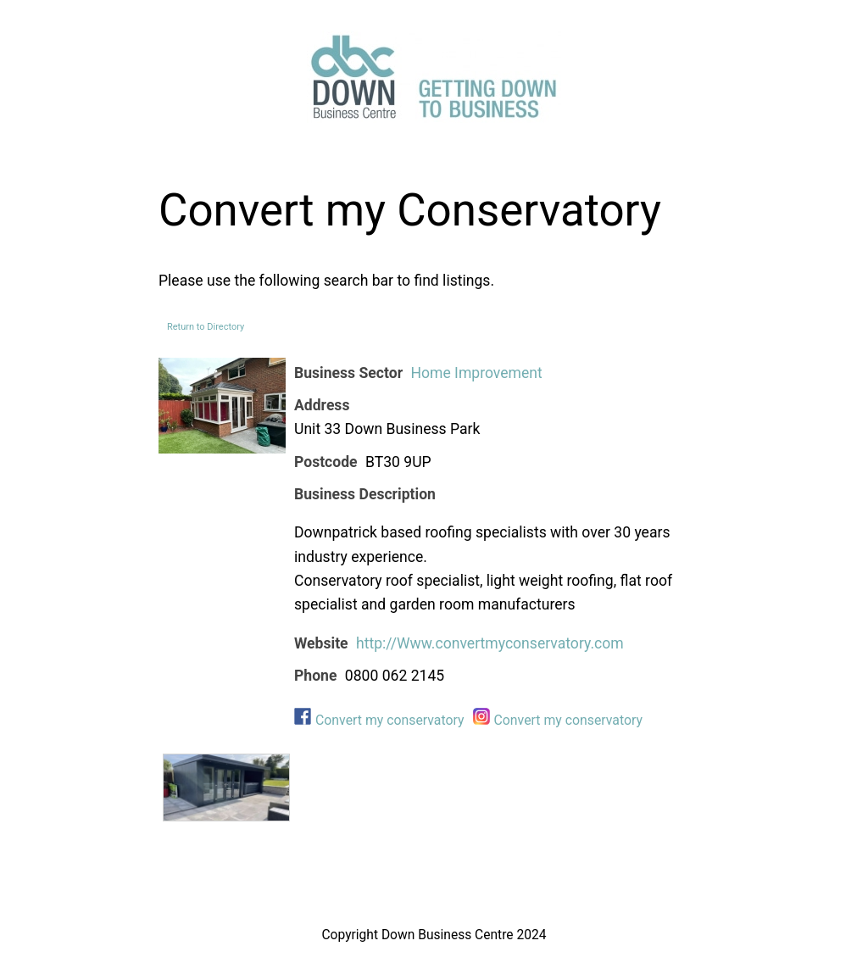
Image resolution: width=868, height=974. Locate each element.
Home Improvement (476, 373)
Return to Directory (205, 326)
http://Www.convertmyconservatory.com (490, 643)
